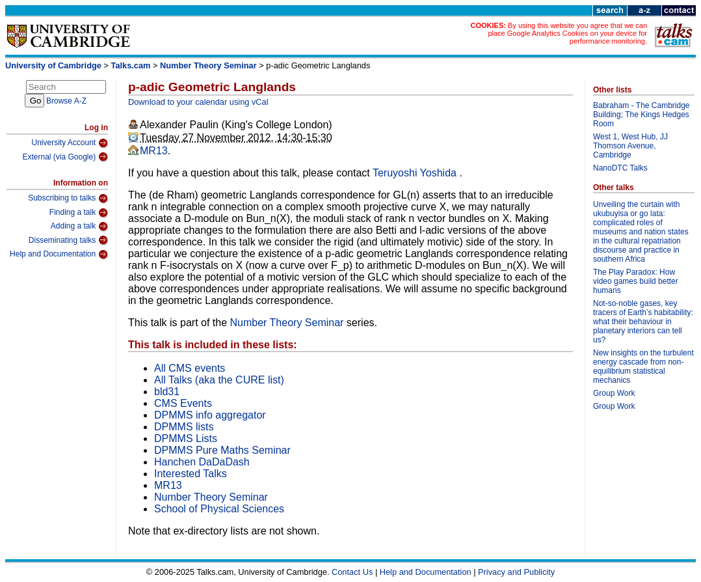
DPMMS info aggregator (210, 415)
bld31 (166, 391)
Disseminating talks (68, 240)
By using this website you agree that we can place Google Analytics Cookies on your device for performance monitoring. (567, 33)
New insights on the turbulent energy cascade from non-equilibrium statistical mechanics (643, 366)
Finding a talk (78, 213)
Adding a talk (79, 226)
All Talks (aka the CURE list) (219, 379)
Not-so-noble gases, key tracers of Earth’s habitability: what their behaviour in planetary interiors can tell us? (643, 321)
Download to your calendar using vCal (198, 102)
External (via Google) (65, 157)
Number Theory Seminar (208, 65)
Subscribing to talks (68, 198)
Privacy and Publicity (516, 572)
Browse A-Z (66, 100)
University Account (69, 143)
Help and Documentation (59, 254)
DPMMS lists (184, 426)
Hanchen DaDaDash (202, 461)
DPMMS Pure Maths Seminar (222, 450)
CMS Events (183, 403)
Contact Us (352, 572)
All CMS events (189, 368)
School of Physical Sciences (219, 508)
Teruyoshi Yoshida (416, 172)
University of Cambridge (53, 65)
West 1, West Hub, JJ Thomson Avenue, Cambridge (630, 145)
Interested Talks (190, 473)
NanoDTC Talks (620, 168)
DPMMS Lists (185, 438)
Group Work (614, 393)
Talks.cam (131, 65)
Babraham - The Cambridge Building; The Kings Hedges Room (641, 114)
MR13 (154, 150)
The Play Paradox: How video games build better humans (635, 281)
